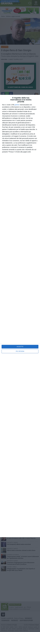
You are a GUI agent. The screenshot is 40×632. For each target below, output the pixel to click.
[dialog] (20, 316)
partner (17, 104)
